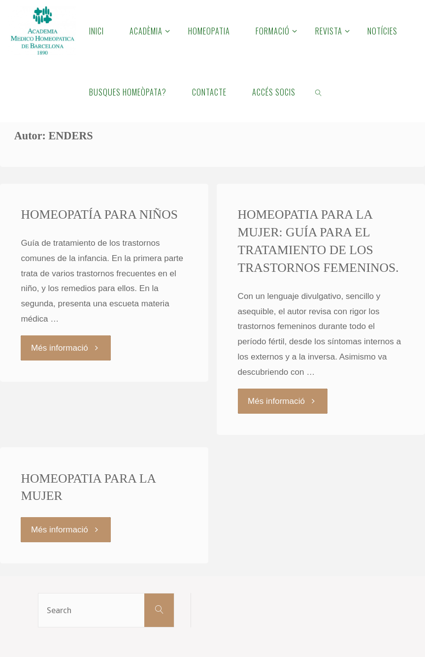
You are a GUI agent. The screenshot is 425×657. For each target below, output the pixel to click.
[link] (318, 91)
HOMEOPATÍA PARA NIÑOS (99, 214)
